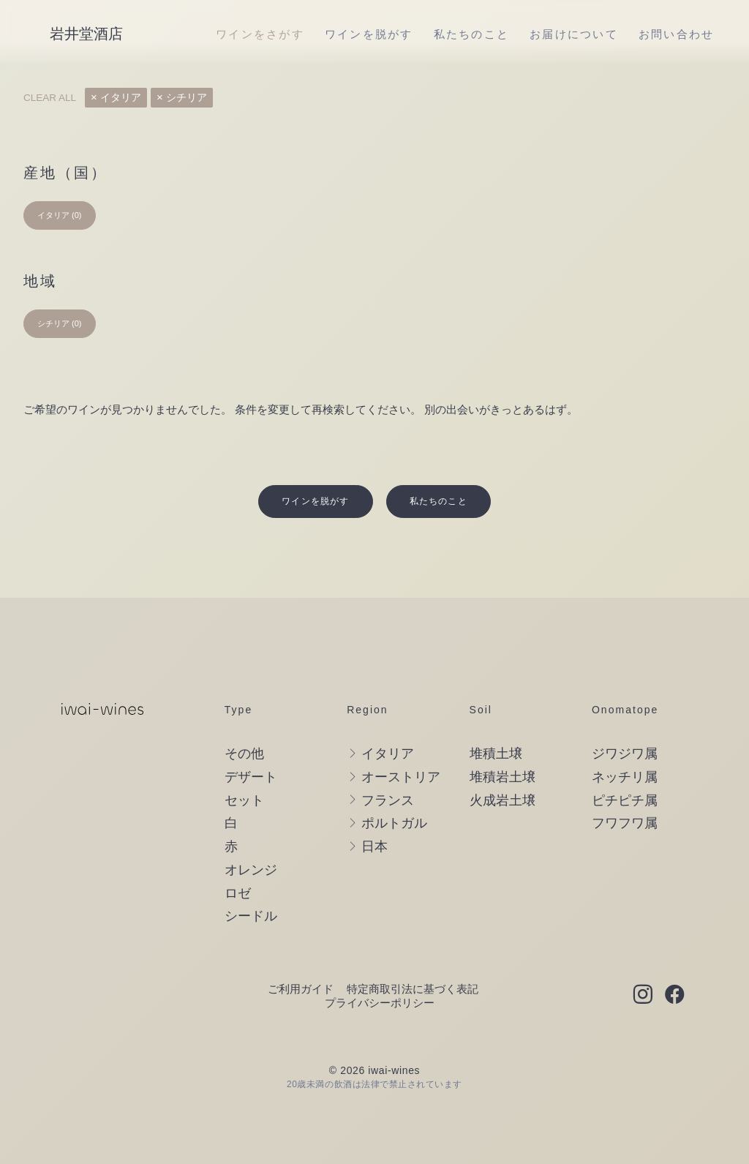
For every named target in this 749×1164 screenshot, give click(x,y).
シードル (251, 883)
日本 (374, 814)
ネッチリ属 (625, 744)
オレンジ (251, 837)
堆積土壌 (496, 721)
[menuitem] (260, 33)
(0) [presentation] (76, 215)
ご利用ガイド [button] (301, 956)
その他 (244, 721)
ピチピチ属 (625, 768)
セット (244, 768)
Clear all (49, 97)
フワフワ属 (625, 791)
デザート (251, 744)
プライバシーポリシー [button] (379, 970)
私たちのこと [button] (438, 469)
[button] (642, 964)
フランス (387, 768)
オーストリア (400, 744)
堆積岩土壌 (502, 744)
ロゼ (238, 861)
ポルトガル (394, 791)
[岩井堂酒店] (86, 33)
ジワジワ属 (625, 721)
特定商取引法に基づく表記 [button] (412, 956)
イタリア (120, 97)
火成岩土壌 (502, 768)
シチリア (186, 97)
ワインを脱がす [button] (315, 469)
